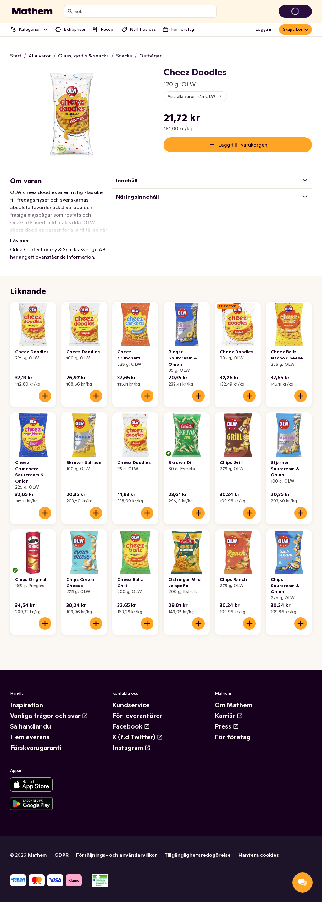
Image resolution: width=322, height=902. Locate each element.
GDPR (61, 855)
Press (227, 726)
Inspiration (26, 705)
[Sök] (70, 11)
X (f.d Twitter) (137, 737)
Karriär (229, 716)
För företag (233, 737)
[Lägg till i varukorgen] (45, 396)
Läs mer (19, 240)
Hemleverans (30, 737)
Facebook (131, 726)
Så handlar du (30, 726)
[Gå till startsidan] (32, 11)
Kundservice (131, 705)
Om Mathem (233, 705)
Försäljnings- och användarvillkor (116, 855)
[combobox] (144, 11)
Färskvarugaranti (35, 748)
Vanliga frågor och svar (49, 716)
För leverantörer (137, 716)
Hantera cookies (258, 855)
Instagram (131, 748)
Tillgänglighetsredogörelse (197, 855)
